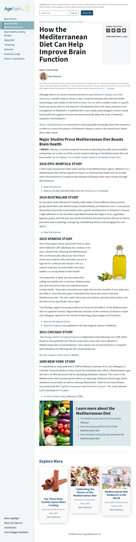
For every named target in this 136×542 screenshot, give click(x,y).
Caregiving (9, 44)
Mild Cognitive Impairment (69, 386)
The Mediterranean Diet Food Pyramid (99, 418)
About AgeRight (11, 518)
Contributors (10, 527)
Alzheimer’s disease (96, 386)
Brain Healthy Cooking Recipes (14, 33)
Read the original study (55, 325)
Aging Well (9, 40)
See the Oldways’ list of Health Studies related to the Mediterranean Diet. (86, 157)
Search (74, 13)
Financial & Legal (12, 54)
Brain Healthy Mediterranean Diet (13, 25)
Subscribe (87, 13)
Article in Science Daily (54, 396)
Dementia (8, 49)
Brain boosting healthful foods (95, 426)
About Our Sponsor (13, 523)
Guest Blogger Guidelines (16, 532)
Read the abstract (52, 186)
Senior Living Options (14, 58)
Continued (111, 88)
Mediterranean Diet (82, 102)
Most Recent (10, 19)
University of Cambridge (96, 190)
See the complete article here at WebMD (59, 355)
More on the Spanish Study (57, 321)
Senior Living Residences (51, 124)
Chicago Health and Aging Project (60, 337)
